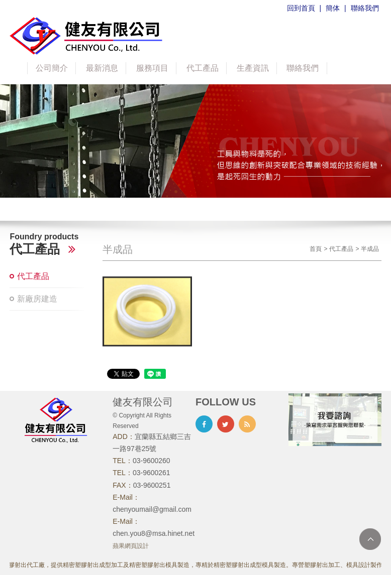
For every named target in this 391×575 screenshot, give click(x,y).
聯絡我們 (365, 8)
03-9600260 (151, 461)
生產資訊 (253, 68)
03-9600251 (152, 485)
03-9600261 (151, 473)
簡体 (333, 8)
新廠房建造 (37, 299)
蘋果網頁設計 (131, 545)
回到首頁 (301, 8)
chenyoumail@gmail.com (152, 509)
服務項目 (152, 68)
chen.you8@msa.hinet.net (153, 533)
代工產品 (202, 68)
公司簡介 (52, 68)
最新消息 (102, 68)
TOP (370, 539)
